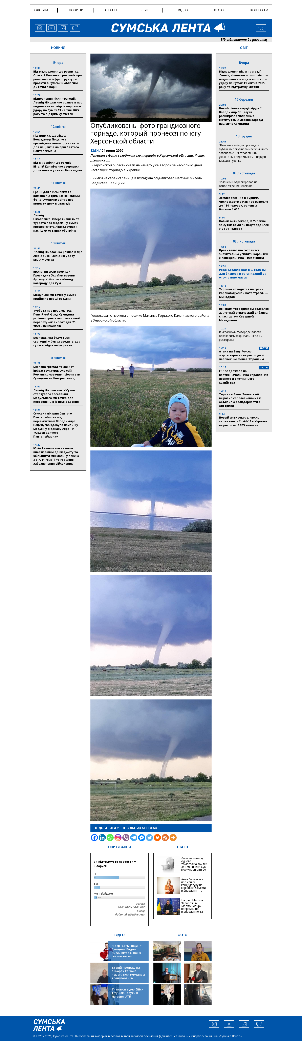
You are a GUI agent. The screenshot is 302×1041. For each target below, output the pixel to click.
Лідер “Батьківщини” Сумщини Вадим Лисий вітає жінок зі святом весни (127, 951)
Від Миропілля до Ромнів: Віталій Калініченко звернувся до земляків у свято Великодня (57, 166)
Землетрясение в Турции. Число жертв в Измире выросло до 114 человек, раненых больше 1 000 (243, 203)
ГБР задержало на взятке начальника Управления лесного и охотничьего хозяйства (243, 376)
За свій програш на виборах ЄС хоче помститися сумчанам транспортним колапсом (128, 975)
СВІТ (243, 48)
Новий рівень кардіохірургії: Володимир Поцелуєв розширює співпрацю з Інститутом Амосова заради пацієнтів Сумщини (241, 116)
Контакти (259, 10)
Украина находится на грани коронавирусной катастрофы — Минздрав (243, 293)
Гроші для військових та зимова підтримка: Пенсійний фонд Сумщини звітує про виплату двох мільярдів (56, 197)
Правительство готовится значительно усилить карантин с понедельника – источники (243, 254)
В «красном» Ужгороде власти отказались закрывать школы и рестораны (240, 336)
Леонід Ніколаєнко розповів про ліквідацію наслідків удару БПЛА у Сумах (57, 256)
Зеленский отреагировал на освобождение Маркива (238, 184)
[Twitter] (149, 837)
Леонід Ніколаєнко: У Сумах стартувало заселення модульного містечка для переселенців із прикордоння (56, 396)
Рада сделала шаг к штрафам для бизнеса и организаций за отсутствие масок (242, 273)
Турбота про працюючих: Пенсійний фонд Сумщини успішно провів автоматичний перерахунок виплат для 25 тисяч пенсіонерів (56, 318)
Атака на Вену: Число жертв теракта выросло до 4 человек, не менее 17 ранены (241, 355)
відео (183, 10)
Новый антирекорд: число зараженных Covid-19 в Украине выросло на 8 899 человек (243, 421)
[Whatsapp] (110, 837)
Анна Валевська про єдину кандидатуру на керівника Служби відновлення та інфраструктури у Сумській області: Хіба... (193, 889)
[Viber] (125, 837)
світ (145, 10)
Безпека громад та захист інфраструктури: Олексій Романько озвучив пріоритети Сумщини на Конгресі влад (56, 372)
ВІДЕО (119, 935)
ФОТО (182, 935)
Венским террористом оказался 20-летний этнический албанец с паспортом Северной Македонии (244, 314)
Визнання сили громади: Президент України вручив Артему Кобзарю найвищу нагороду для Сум (54, 277)
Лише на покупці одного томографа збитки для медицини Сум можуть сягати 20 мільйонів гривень (194, 865)
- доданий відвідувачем (129, 914)
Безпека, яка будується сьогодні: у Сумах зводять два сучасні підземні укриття (56, 341)
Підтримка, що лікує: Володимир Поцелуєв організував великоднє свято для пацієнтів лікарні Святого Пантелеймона (56, 143)
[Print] (157, 837)
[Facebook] (94, 837)
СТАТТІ (182, 847)
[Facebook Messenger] (141, 837)
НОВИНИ (58, 48)
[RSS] (165, 837)
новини (76, 10)
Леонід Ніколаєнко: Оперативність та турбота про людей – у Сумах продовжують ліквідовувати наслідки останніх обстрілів (56, 222)
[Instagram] (118, 837)
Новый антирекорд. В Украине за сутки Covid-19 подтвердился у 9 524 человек (244, 225)
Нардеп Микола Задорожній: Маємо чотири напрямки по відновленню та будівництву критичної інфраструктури (192, 910)
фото (219, 10)
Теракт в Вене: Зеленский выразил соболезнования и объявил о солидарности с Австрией (240, 400)
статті (111, 10)
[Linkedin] (102, 837)
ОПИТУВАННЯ (119, 847)
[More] (173, 837)
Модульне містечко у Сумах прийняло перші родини (54, 297)
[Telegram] (133, 837)
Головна (40, 10)
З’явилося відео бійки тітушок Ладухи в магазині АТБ (127, 992)
